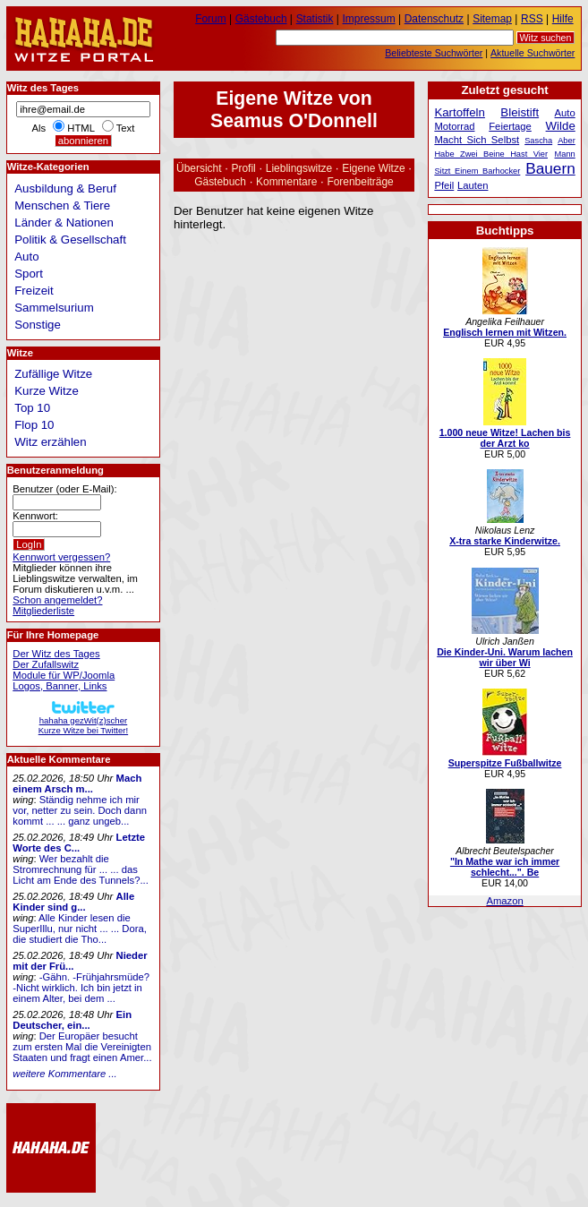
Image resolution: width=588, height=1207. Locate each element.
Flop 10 (34, 425)
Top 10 (32, 408)
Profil (244, 168)
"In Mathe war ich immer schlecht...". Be (504, 866)
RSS (532, 19)
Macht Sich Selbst (476, 139)
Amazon (504, 900)
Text (125, 128)
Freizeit (34, 290)
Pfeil (444, 185)
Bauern (550, 168)
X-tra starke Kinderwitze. (504, 540)
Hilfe (563, 19)
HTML (80, 128)
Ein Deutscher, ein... (72, 1020)
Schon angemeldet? (57, 600)
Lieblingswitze (299, 168)
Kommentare (286, 181)
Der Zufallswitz (46, 664)
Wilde (560, 126)
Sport (28, 273)
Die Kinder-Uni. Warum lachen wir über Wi (505, 657)
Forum (210, 19)
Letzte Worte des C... (79, 842)
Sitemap (492, 19)
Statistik (315, 19)
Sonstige (37, 324)
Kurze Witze (46, 391)
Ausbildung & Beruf (65, 188)
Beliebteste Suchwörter (433, 52)
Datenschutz (434, 19)
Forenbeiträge (360, 181)
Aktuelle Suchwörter (532, 52)
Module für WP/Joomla (64, 675)
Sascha (538, 140)
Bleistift (519, 112)
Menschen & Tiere (62, 205)
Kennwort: (35, 515)
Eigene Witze (373, 168)
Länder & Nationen (64, 222)
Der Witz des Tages (56, 653)
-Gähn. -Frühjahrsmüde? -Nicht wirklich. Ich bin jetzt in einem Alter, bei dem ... (81, 988)
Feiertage (510, 126)
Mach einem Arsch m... (77, 783)
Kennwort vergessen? (61, 557)
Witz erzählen (50, 442)
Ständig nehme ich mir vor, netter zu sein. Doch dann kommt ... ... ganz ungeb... (80, 810)
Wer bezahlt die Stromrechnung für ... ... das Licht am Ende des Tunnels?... (81, 869)
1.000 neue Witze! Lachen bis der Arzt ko (505, 438)
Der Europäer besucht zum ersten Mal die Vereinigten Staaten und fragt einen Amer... (82, 1047)
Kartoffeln (459, 112)
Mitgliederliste (43, 610)
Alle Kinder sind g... (73, 901)
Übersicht (198, 168)
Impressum (369, 19)
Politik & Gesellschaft (70, 239)
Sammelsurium (53, 307)
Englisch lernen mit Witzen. (505, 332)
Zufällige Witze (53, 374)
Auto (26, 256)
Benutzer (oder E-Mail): (64, 489)
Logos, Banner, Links (60, 686)
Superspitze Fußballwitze (505, 763)
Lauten (472, 185)
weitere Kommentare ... (64, 1073)
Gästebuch (220, 181)
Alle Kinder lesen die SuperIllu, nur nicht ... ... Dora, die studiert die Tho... (80, 928)
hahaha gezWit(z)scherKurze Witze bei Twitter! (83, 720)
